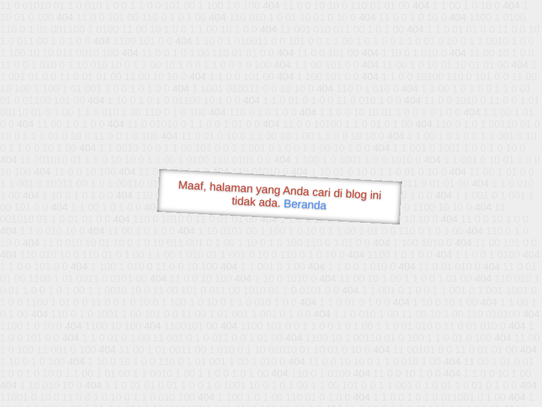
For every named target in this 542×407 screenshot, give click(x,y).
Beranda (305, 204)
